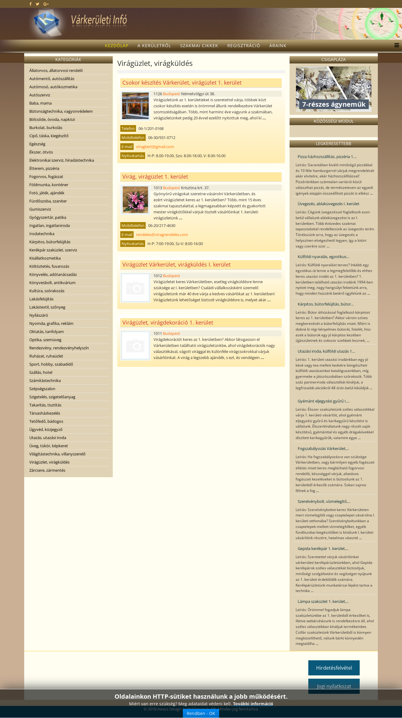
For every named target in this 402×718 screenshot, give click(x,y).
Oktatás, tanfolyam (46, 331)
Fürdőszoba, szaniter (48, 201)
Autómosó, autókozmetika (53, 86)
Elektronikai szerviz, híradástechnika (61, 160)
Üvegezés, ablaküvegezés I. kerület (328, 203)
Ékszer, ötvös (41, 152)
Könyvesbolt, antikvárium (52, 282)
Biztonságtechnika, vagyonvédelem (61, 111)
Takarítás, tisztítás (45, 405)
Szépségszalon (42, 388)
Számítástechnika (45, 380)
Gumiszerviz (40, 209)
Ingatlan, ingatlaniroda (49, 225)
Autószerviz (39, 95)
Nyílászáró (38, 315)
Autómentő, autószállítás (51, 78)
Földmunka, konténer (48, 184)
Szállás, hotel (40, 372)
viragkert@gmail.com (155, 146)
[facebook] (30, 4)
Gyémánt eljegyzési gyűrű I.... (323, 401)
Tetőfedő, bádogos (46, 421)
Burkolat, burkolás (45, 127)
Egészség (37, 144)
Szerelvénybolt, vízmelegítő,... (324, 501)
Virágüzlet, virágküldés (49, 462)
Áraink (278, 45)
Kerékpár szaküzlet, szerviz (53, 250)
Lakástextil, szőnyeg (47, 307)
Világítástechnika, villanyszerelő (57, 454)
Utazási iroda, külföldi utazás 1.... (326, 351)
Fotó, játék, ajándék (46, 193)
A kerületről (154, 45)
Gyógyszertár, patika (47, 217)
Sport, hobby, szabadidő (51, 364)
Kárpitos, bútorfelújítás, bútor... (326, 304)
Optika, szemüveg (45, 339)
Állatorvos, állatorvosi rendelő (56, 70)
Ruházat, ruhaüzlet (46, 356)
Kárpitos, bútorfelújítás (49, 241)
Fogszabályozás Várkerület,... (323, 448)
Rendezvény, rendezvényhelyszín (59, 348)
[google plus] (46, 4)
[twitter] (37, 4)
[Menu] (395, 45)
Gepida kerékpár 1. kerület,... (323, 548)
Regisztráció (243, 45)
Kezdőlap (116, 45)
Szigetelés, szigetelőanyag (52, 396)
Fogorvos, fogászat (46, 176)
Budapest (171, 93)
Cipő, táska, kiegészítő (49, 135)
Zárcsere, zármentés (47, 470)
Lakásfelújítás (41, 299)
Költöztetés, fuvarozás (49, 266)
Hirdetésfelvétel (334, 668)
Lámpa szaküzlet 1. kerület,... (323, 601)
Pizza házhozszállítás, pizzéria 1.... (327, 156)
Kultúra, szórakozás (46, 290)
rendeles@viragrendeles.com (162, 234)
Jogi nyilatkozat (334, 686)
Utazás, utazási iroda (47, 437)
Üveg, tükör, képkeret (48, 445)
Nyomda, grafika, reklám (51, 323)
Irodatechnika (41, 233)
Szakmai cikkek (199, 45)
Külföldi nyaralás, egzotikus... (323, 256)
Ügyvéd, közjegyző (46, 429)
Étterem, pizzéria (44, 168)
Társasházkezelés (44, 413)
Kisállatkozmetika (45, 258)
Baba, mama (40, 103)
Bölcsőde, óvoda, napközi (52, 119)
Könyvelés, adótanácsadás (53, 274)
